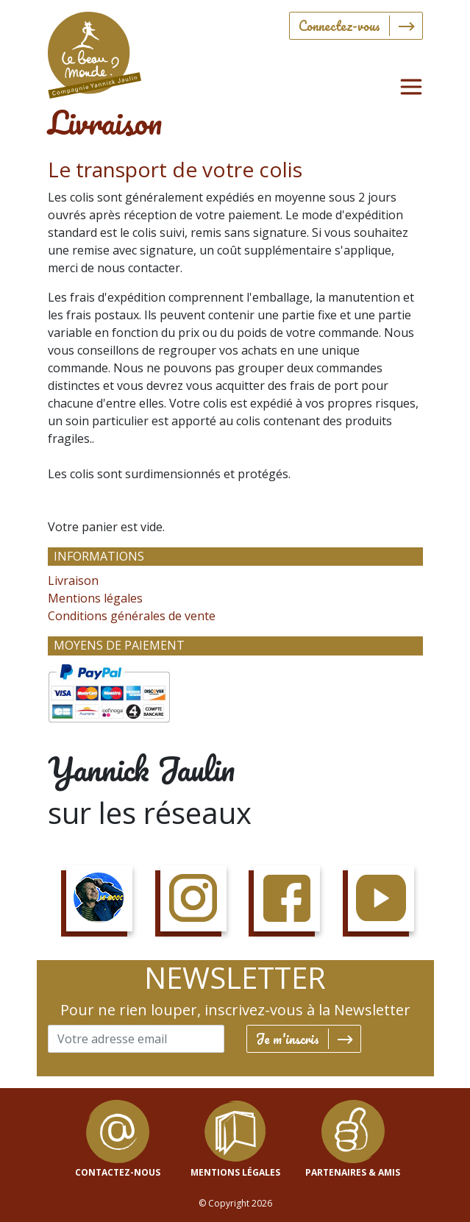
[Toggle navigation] (411, 87)
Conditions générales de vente (132, 616)
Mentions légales (95, 598)
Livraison (73, 580)
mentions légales (235, 1172)
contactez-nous (117, 1172)
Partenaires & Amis (352, 1172)
